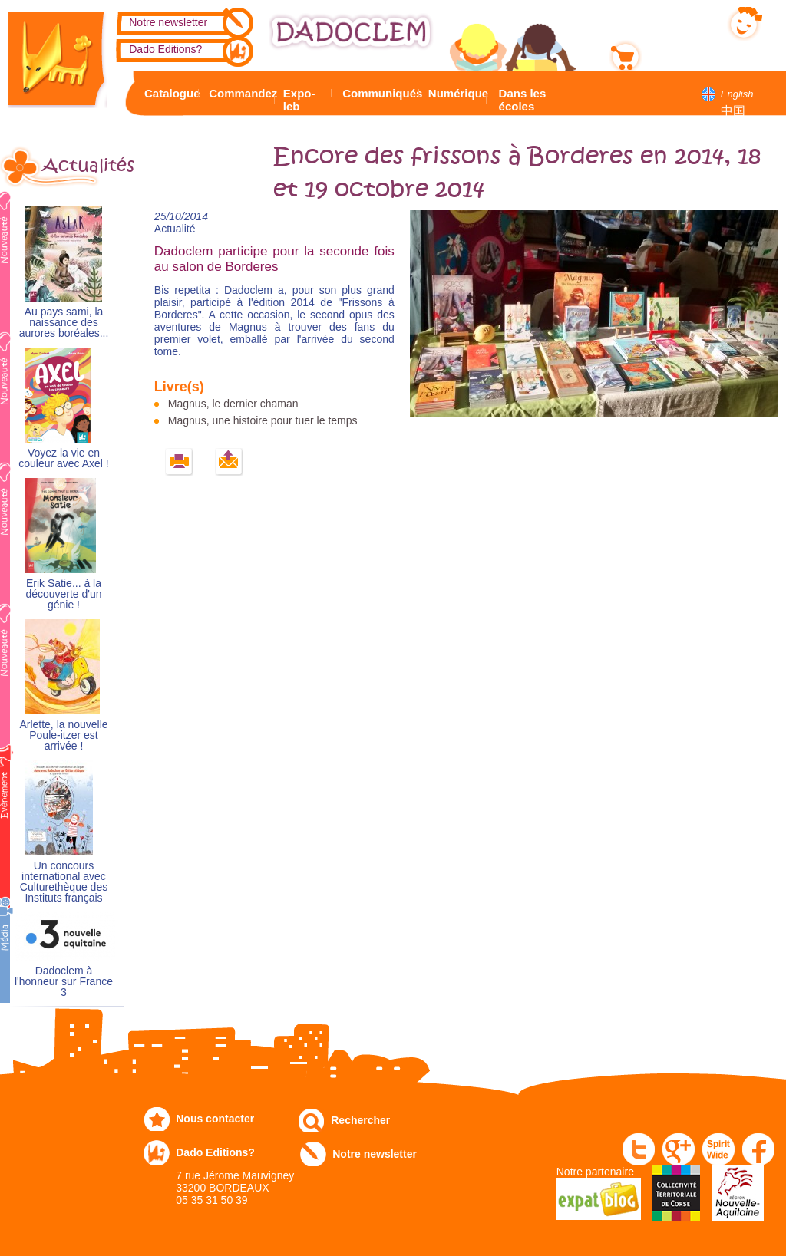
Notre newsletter (168, 22)
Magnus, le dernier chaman (233, 403)
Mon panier (675, 53)
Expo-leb (299, 100)
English (737, 94)
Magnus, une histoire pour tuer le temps (263, 420)
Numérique (455, 93)
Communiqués (378, 93)
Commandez (239, 93)
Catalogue (169, 93)
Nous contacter (215, 1119)
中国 (733, 110)
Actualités (83, 165)
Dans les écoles (523, 100)
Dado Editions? (165, 49)
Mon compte (677, 21)
